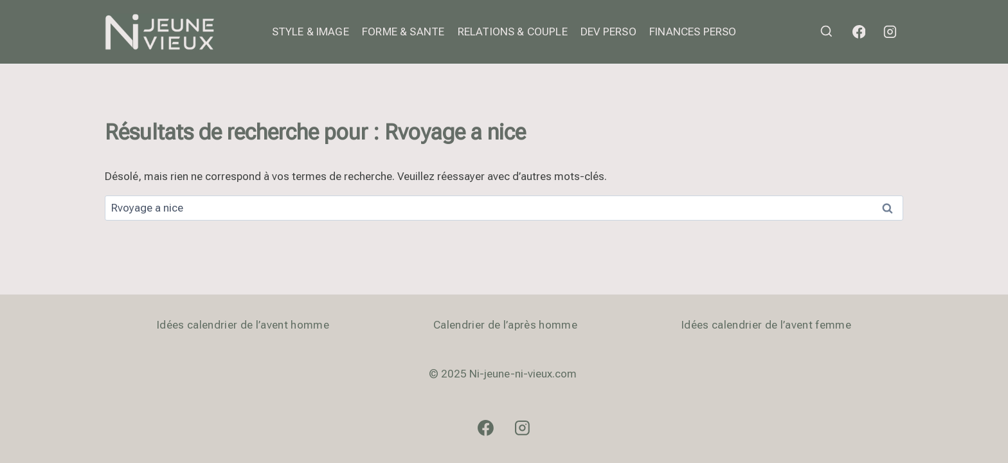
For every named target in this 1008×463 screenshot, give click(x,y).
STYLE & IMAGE (310, 31)
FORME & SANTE (403, 31)
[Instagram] (889, 32)
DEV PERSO (608, 31)
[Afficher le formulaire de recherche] (826, 31)
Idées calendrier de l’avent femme (766, 324)
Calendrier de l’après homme (505, 324)
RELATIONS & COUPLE (513, 31)
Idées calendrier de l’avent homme (243, 324)
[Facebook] (858, 32)
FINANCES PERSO (692, 31)
